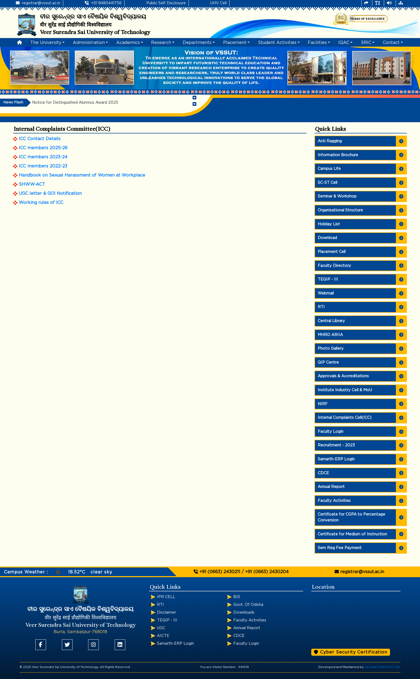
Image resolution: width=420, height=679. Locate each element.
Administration (89, 42)
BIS (236, 597)
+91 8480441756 (103, 3)
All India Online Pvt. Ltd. (382, 667)
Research (161, 42)
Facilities (317, 42)
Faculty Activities (249, 620)
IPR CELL (166, 597)
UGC (161, 628)
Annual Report (246, 628)
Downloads (243, 612)
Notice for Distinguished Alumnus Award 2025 (75, 102)
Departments (197, 42)
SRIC (366, 42)
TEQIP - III (167, 620)
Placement (234, 42)
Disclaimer (166, 612)
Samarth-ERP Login (175, 643)
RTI (160, 605)
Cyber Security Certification (350, 652)
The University (45, 42)
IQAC (343, 42)
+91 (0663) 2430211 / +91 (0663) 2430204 (241, 571)
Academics (128, 42)
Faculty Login (246, 643)
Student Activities (277, 42)
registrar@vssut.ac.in (38, 3)
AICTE (163, 636)
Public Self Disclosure (166, 3)
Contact (391, 42)
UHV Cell (218, 3)
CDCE (239, 636)
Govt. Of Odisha (248, 605)
